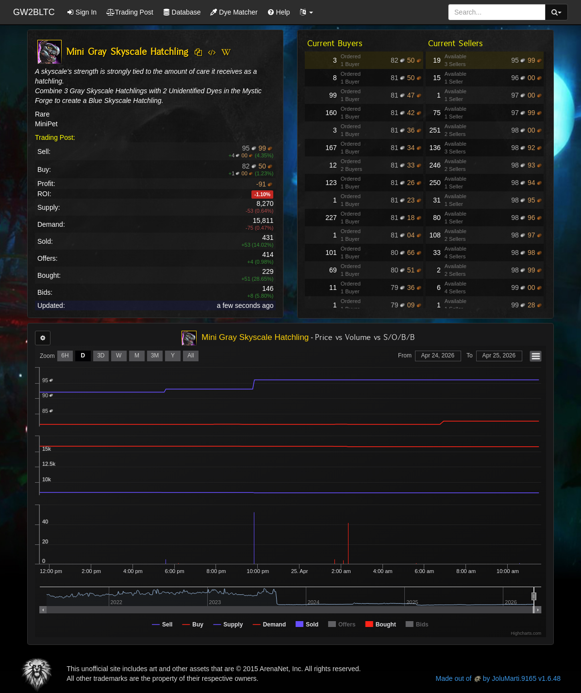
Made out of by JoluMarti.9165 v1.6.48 (498, 678)
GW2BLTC (34, 12)
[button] (306, 12)
